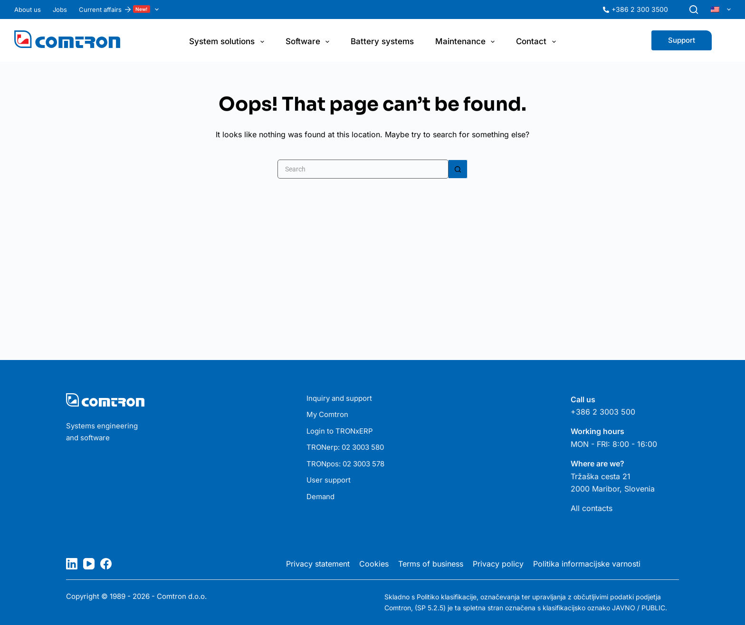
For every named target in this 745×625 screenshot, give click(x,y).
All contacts (591, 507)
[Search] (693, 8)
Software (309, 41)
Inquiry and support (339, 397)
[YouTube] (89, 562)
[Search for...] (363, 168)
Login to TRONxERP (339, 430)
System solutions (228, 41)
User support (328, 478)
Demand (320, 495)
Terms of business (430, 563)
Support (681, 39)
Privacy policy (498, 563)
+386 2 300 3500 (639, 8)
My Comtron (327, 413)
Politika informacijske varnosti (586, 563)
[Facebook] (106, 562)
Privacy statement (318, 563)
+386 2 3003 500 (603, 411)
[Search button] (458, 168)
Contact (537, 41)
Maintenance (466, 41)
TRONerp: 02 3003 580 (345, 446)
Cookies (374, 563)
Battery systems (382, 40)
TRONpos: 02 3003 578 (345, 462)
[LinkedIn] (71, 562)
